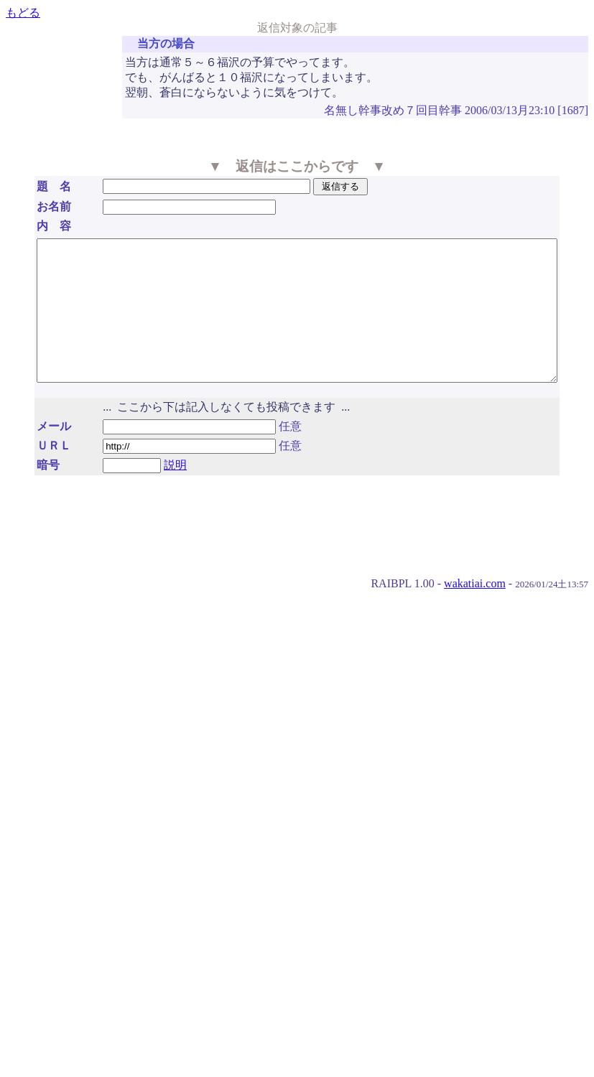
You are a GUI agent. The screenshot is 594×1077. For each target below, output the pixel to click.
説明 (154, 493)
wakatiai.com (475, 611)
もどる (23, 12)
